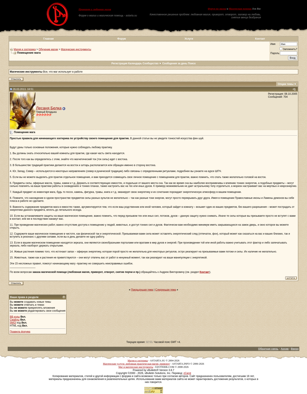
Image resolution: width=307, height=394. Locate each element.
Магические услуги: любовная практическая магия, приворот (136, 363)
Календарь (135, 63)
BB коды (15, 316)
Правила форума (20, 331)
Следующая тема (165, 289)
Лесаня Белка (49, 108)
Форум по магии (217, 8)
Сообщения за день (174, 63)
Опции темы (286, 84)
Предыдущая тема (142, 289)
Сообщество (152, 63)
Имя (272, 44)
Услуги (189, 38)
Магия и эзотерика (25, 49)
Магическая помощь (240, 8)
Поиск (192, 63)
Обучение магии (48, 49)
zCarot (187, 373)
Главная (48, 38)
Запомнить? (288, 49)
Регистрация (119, 63)
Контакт (260, 38)
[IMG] (13, 322)
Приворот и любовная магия (95, 9)
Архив (285, 348)
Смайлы (15, 319)
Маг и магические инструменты (135, 366)
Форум (121, 38)
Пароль (274, 53)
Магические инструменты (76, 49)
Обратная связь (268, 348)
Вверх (295, 348)
